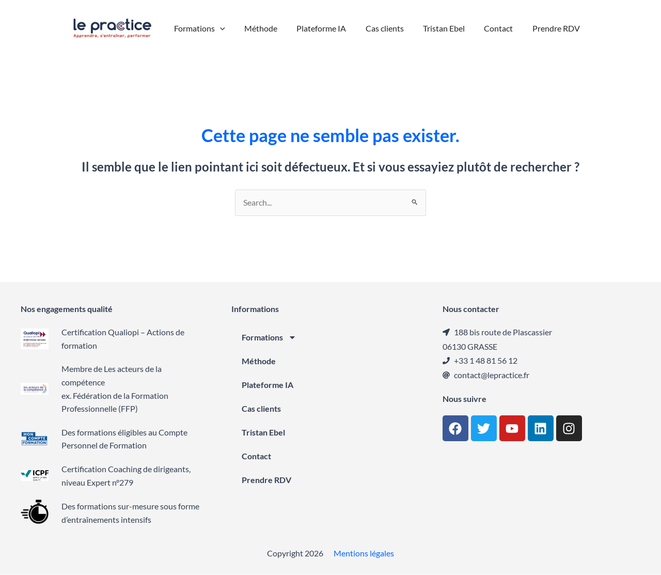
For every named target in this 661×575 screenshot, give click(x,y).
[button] (228, 28)
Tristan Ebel (263, 433)
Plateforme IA (267, 385)
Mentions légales (364, 553)
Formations (269, 338)
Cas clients (261, 409)
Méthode (259, 361)
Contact (256, 456)
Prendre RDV (266, 480)
